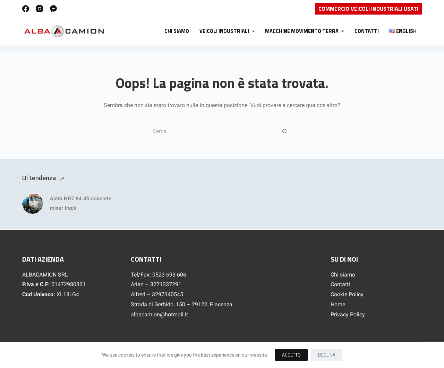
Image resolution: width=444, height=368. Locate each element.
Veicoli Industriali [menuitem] (227, 31)
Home (338, 304)
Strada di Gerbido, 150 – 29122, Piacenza (181, 304)
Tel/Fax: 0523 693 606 (158, 274)
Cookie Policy (347, 294)
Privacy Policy (348, 314)
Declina (326, 354)
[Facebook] (25, 8)
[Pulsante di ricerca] (284, 131)
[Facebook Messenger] (53, 8)
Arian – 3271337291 (156, 284)
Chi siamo (343, 274)
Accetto (291, 354)
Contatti (340, 284)
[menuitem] (403, 31)
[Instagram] (39, 8)
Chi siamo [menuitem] (176, 31)
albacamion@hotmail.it (159, 314)
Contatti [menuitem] (367, 31)
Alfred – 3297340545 (157, 294)
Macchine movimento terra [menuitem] (305, 31)
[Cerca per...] (215, 131)
